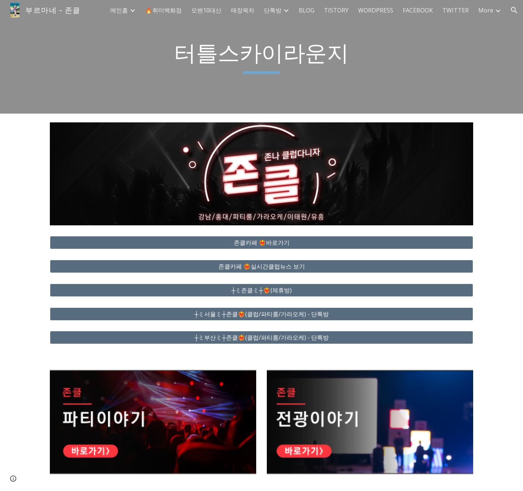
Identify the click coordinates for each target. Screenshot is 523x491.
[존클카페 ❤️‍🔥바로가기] (261, 242)
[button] (514, 10)
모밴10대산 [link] (206, 10)
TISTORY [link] (336, 10)
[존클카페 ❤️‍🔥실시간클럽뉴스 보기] (261, 266)
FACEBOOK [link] (418, 10)
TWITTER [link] (455, 10)
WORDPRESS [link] (375, 10)
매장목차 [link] (242, 10)
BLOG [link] (306, 10)
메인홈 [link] (119, 10)
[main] (261, 57)
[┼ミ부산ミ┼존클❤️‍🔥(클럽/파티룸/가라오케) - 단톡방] (261, 337)
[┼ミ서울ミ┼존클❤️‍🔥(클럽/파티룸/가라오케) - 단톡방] (261, 314)
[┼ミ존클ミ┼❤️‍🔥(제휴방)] (261, 290)
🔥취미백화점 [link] (163, 10)
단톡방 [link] (272, 10)
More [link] (485, 10)
